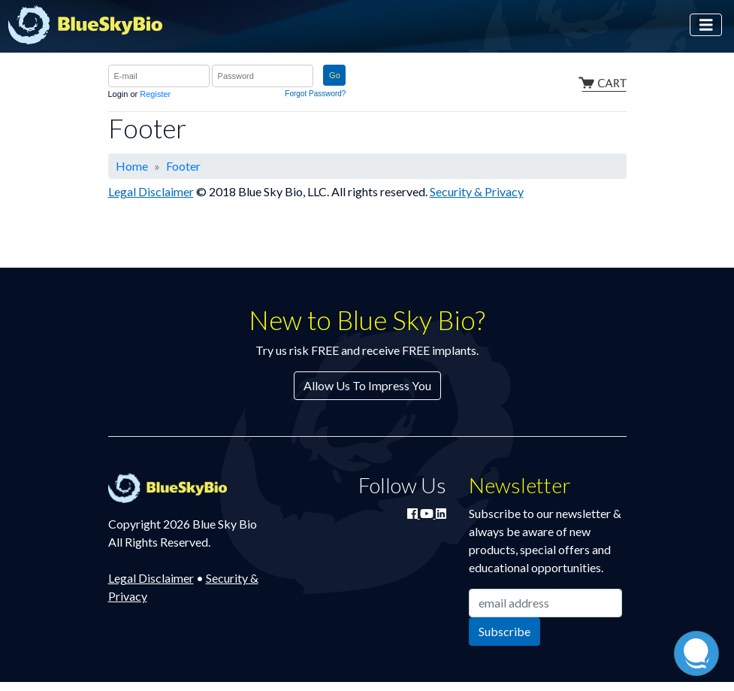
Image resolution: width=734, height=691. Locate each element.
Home (132, 166)
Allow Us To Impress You (367, 385)
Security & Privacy (477, 191)
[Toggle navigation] (706, 25)
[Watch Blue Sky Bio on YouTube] (428, 513)
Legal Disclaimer (151, 191)
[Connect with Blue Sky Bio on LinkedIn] (441, 513)
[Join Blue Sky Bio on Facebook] (413, 513)
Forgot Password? (315, 93)
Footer (183, 166)
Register (155, 93)
